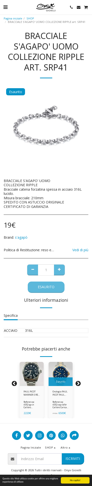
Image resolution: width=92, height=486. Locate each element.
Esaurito (46, 287)
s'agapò (21, 237)
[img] (32, 374)
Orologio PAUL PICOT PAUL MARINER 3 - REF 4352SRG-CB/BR (60, 393)
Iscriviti (73, 458)
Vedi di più (80, 250)
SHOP (30, 18)
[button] (5, 7)
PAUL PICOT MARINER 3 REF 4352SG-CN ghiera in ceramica (31, 393)
